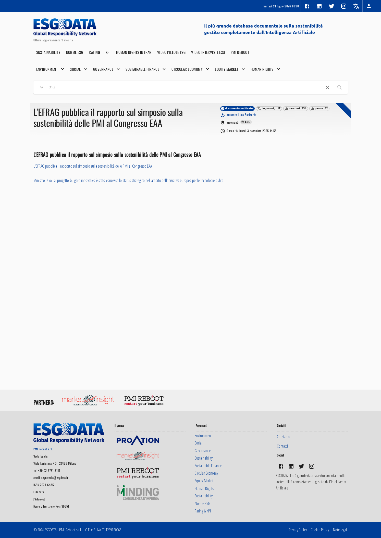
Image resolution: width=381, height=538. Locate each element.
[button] (369, 6)
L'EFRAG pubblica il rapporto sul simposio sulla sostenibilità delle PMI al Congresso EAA (92, 166)
